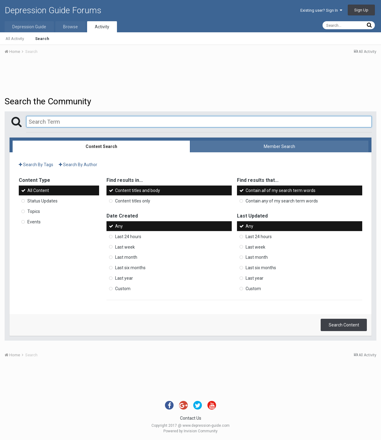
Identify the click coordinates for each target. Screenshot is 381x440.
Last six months (130, 267)
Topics (33, 211)
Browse (70, 26)
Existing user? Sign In (321, 10)
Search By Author (78, 164)
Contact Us (190, 418)
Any (119, 226)
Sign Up (361, 10)
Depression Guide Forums (53, 10)
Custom (122, 288)
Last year (124, 278)
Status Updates (42, 200)
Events (34, 221)
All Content (38, 190)
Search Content (344, 324)
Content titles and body (137, 190)
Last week (125, 246)
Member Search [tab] (279, 146)
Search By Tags (36, 164)
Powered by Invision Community (190, 431)
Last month (126, 257)
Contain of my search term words (280, 190)
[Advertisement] (190, 76)
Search (42, 38)
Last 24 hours (128, 236)
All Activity (15, 38)
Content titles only (132, 200)
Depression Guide (29, 26)
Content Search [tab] (101, 146)
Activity (102, 26)
